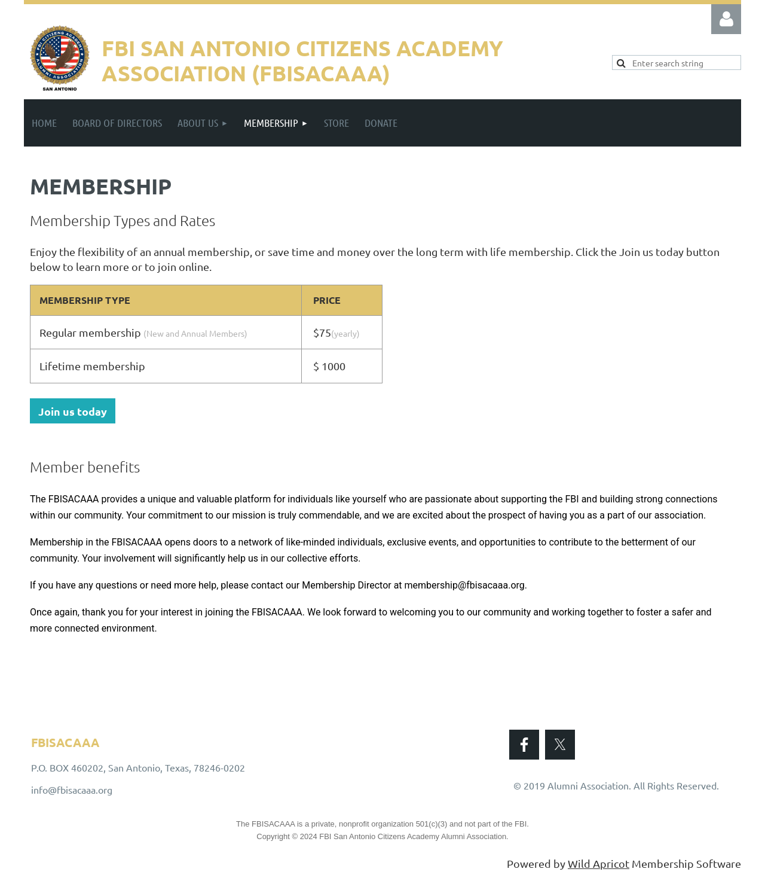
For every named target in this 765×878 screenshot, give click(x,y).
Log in (726, 19)
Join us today (72, 411)
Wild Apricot (598, 863)
